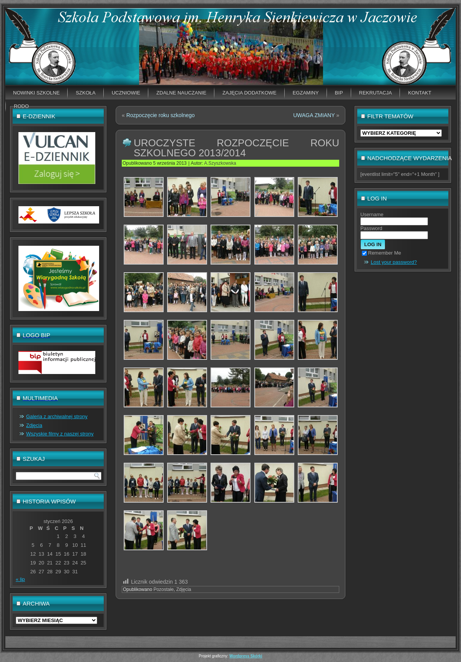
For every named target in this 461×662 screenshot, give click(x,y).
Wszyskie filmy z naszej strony (60, 434)
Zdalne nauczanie (181, 93)
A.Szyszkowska (220, 163)
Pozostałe (163, 589)
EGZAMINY (306, 93)
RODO (21, 106)
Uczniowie (126, 93)
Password (371, 228)
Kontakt (419, 93)
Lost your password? (394, 262)
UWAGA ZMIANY (314, 115)
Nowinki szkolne (36, 93)
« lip (20, 579)
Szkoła (85, 93)
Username (371, 214)
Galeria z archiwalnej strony (57, 416)
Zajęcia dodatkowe (249, 93)
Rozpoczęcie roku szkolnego (160, 115)
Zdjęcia (34, 425)
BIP (339, 93)
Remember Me (381, 253)
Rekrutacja (375, 93)
